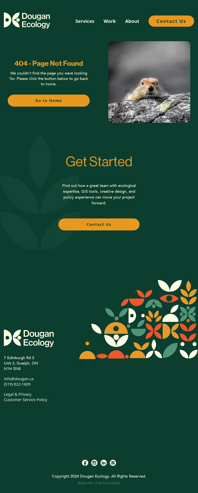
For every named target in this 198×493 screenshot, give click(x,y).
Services (84, 21)
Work (110, 21)
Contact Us (171, 21)
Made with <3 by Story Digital (99, 483)
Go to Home (48, 100)
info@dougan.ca (18, 378)
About (132, 21)
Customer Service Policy (25, 399)
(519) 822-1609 (17, 384)
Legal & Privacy (17, 394)
